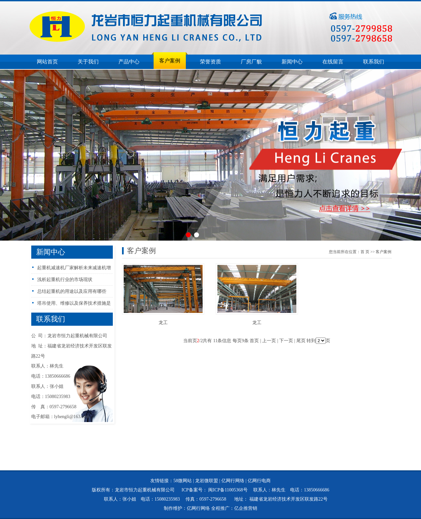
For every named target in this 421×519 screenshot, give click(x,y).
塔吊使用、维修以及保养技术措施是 (74, 303)
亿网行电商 (259, 480)
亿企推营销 (245, 508)
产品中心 (128, 61)
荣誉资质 (210, 61)
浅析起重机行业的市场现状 (64, 279)
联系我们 (373, 61)
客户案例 (169, 60)
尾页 (301, 340)
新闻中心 (292, 61)
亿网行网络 (232, 480)
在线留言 (332, 61)
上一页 (269, 340)
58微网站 (182, 480)
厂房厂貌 (251, 61)
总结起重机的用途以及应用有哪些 (71, 291)
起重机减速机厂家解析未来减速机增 (74, 267)
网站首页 (47, 61)
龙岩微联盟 (206, 480)
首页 (364, 251)
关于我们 (88, 61)
